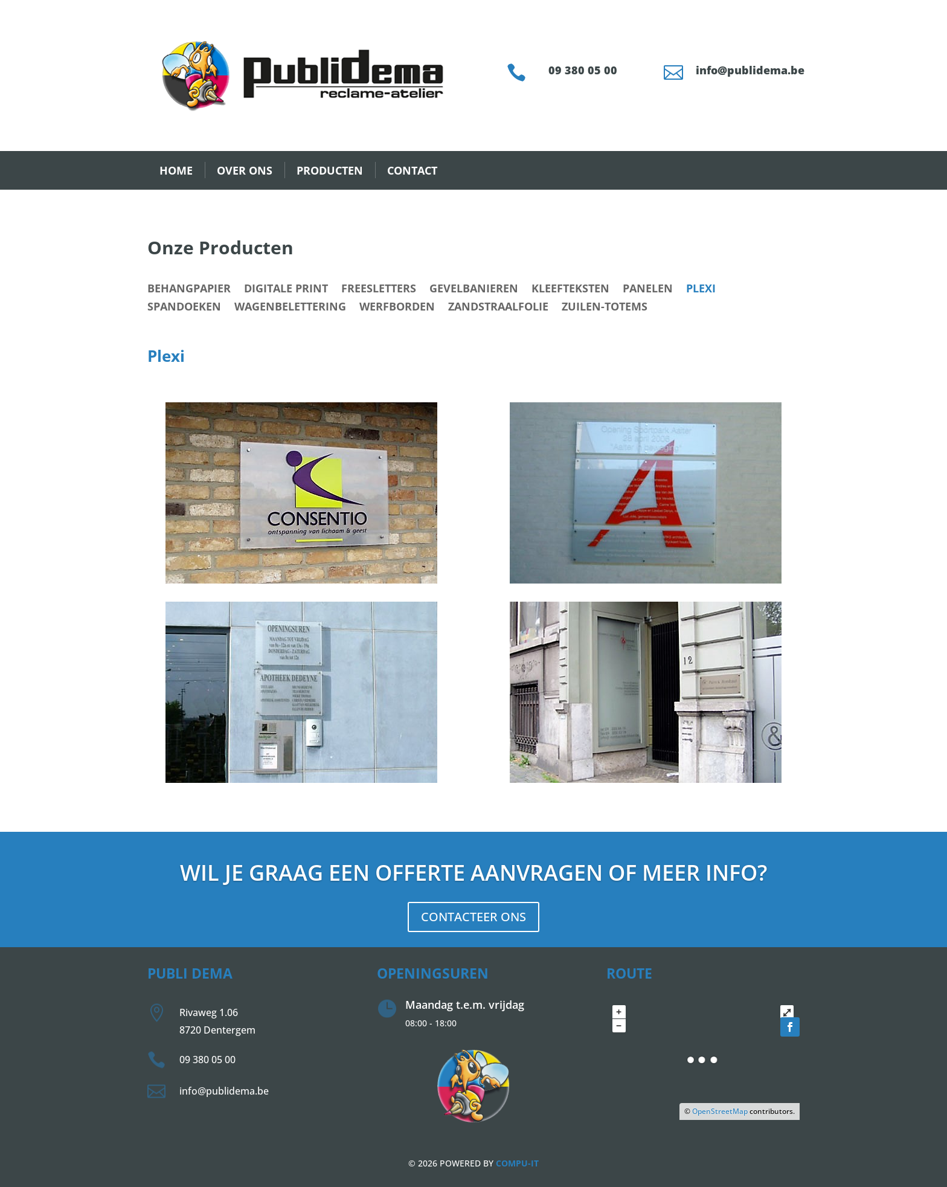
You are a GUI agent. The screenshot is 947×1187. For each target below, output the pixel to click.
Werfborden (397, 308)
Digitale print (286, 289)
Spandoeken (184, 308)
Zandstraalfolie (498, 308)
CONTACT (412, 170)
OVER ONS (244, 170)
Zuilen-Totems (604, 308)
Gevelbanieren (473, 289)
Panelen (648, 289)
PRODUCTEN (330, 170)
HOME (176, 170)
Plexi (701, 289)
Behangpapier (189, 289)
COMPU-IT (517, 1163)
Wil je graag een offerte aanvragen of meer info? (473, 872)
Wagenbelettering (290, 308)
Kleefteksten (570, 289)
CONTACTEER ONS (473, 917)
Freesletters (378, 289)
